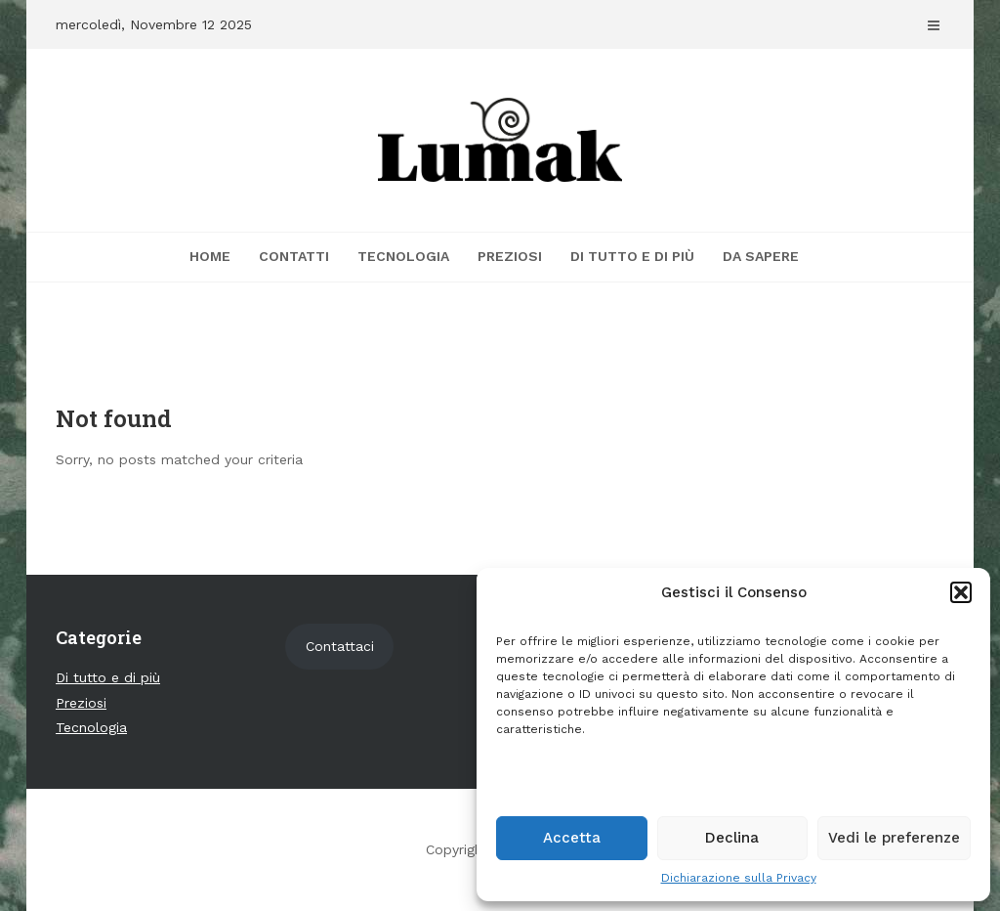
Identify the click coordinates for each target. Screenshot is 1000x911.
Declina (732, 837)
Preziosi (510, 256)
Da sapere (761, 256)
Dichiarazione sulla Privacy (738, 878)
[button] (961, 592)
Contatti (294, 256)
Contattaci (340, 646)
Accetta (572, 837)
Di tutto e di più (632, 256)
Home (209, 256)
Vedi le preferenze (894, 837)
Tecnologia (403, 256)
